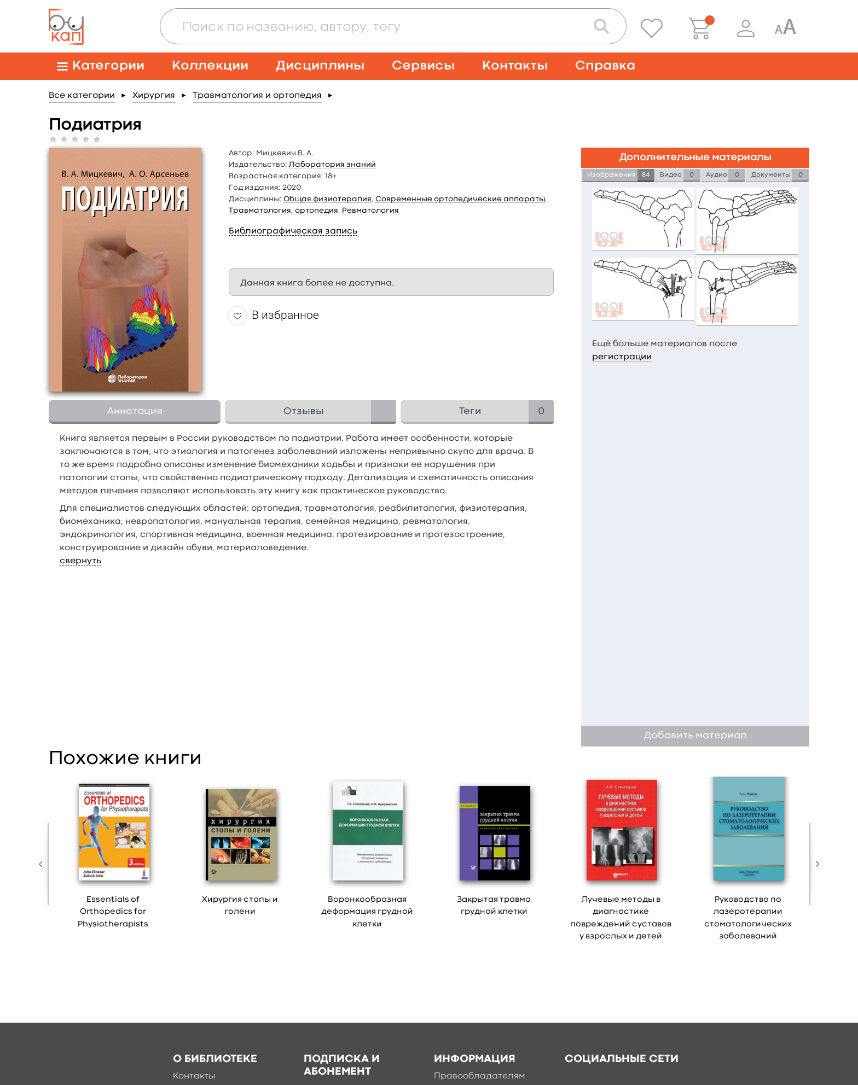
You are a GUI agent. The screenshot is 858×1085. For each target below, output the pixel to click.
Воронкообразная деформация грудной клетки (367, 912)
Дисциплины (320, 66)
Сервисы (423, 66)
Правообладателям (479, 1076)
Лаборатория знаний (332, 164)
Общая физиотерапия (327, 199)
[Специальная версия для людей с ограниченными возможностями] (785, 28)
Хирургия (153, 96)
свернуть (80, 561)
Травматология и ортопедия (257, 96)
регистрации (622, 357)
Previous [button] (43, 864)
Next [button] (814, 864)
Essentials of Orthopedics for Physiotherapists (113, 912)
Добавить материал (695, 736)
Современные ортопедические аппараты (460, 199)
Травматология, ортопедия (283, 210)
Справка (605, 66)
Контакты (515, 66)
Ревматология (370, 210)
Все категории (82, 96)
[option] (113, 857)
